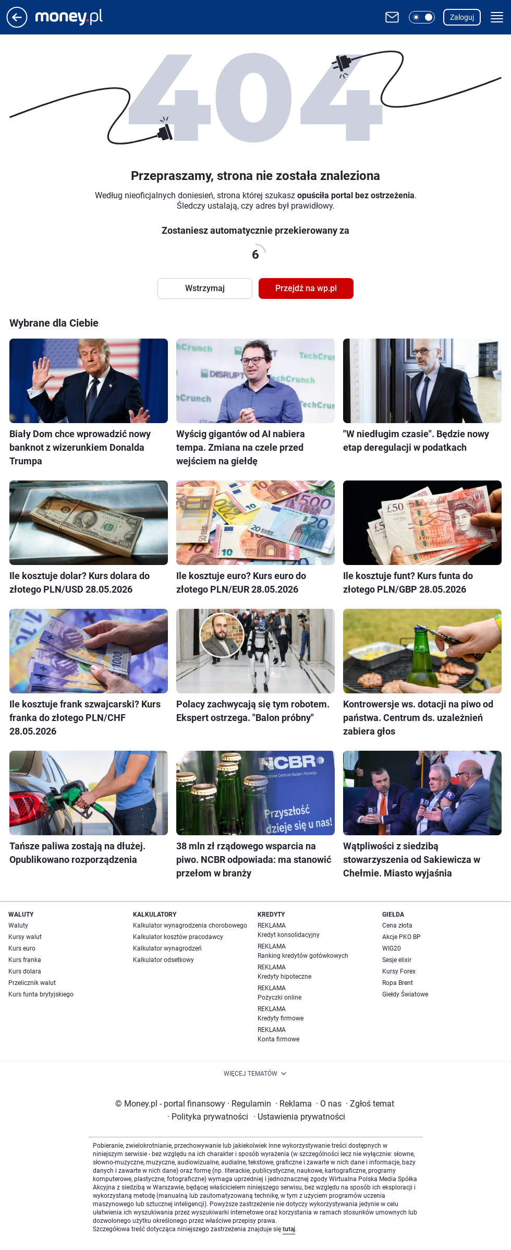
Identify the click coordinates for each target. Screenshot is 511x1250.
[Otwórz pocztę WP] (392, 17)
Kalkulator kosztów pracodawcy (178, 937)
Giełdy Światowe (405, 994)
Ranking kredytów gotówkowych (303, 955)
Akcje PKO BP (401, 937)
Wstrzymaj (205, 288)
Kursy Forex (399, 971)
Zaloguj (462, 17)
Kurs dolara (24, 971)
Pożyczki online (279, 997)
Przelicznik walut (32, 983)
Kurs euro (21, 948)
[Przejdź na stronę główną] (17, 25)
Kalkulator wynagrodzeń (167, 948)
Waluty (18, 925)
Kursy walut (25, 937)
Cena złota (397, 925)
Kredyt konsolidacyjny (289, 935)
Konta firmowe (278, 1039)
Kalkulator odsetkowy (163, 960)
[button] (422, 17)
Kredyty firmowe (280, 1018)
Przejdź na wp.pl (306, 288)
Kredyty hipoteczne (284, 976)
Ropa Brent (397, 983)
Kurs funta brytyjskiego (41, 994)
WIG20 (391, 948)
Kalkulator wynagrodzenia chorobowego (190, 925)
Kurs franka (24, 960)
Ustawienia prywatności (299, 1117)
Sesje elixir (396, 960)
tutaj (289, 1229)
